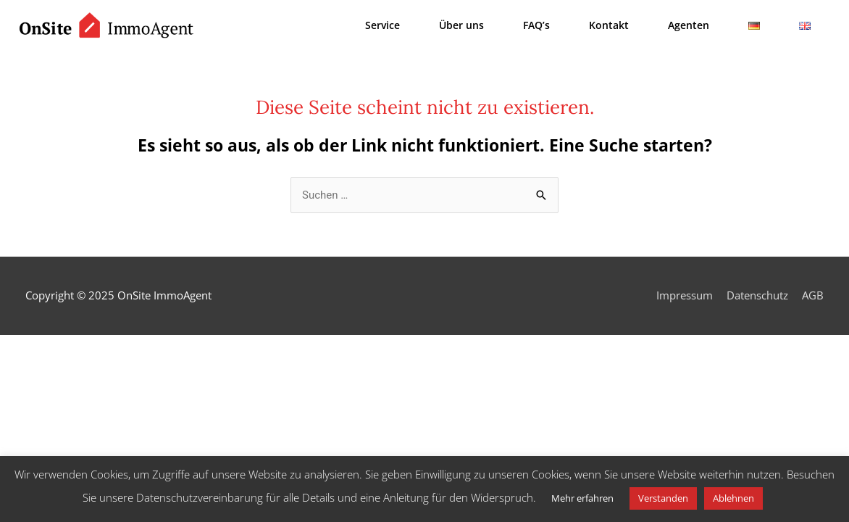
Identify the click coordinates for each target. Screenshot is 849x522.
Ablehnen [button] (733, 498)
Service (382, 25)
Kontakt (609, 25)
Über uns (461, 25)
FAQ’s (536, 25)
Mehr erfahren (582, 498)
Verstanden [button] (663, 498)
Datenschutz (757, 295)
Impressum (684, 295)
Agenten (688, 25)
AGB (813, 295)
